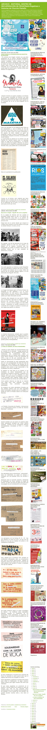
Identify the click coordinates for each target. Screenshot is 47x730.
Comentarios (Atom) (11, 709)
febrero (34, 700)
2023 (33, 673)
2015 (33, 713)
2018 (33, 708)
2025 (33, 670)
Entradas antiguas (24, 706)
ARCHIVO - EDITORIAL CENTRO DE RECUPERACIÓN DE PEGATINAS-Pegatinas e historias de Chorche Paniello (20, 6)
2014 (33, 714)
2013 (33, 716)
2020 (33, 705)
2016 (33, 711)
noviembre (35, 678)
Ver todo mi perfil (40, 726)
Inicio (16, 706)
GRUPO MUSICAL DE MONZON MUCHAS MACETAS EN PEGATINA (39, 691)
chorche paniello (41, 724)
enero (34, 701)
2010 (33, 721)
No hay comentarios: (21, 209)
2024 (33, 671)
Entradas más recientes (6, 706)
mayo (34, 686)
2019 (33, 706)
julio (34, 683)
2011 (33, 719)
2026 (33, 668)
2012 (33, 718)
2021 (33, 703)
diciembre (35, 676)
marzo (34, 688)
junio (34, 684)
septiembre (35, 681)
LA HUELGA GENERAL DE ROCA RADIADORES (13, 346)
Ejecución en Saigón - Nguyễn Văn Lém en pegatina (14, 212)
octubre (34, 679)
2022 (33, 675)
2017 (33, 710)
